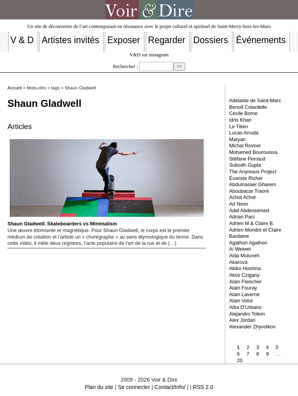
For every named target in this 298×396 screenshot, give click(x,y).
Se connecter (134, 387)
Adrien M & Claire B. (251, 223)
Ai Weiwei (240, 249)
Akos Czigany (244, 275)
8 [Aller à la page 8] (257, 354)
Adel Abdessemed (249, 210)
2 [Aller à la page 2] (248, 347)
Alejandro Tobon (247, 314)
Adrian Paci (242, 217)
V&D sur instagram (149, 55)
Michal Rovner (245, 145)
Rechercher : (125, 66)
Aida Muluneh (244, 255)
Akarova (238, 262)
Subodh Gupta (245, 165)
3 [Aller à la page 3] (257, 347)
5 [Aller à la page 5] (277, 347)
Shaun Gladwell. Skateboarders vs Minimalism (105, 183)
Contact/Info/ (169, 387)
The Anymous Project (253, 171)
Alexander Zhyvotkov (252, 327)
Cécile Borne (243, 113)
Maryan (237, 139)
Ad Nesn (238, 204)
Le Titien (238, 126)
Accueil (14, 87)
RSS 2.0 (203, 387)
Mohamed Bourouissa (253, 152)
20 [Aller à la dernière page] (240, 360)
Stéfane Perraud (247, 159)
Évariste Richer (246, 178)
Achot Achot (242, 197)
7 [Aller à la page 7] (248, 354)
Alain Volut (241, 301)
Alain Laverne (244, 294)
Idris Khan (240, 120)
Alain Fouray (243, 288)
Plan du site (99, 387)
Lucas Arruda (243, 133)
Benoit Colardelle (248, 107)
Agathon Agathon (248, 243)
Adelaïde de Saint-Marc (255, 100)
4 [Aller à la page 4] (267, 347)
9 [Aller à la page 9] (267, 354)
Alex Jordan (242, 320)
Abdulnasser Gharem (252, 184)
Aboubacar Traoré (249, 191)
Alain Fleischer (245, 281)
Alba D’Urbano (245, 307)
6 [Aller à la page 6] (238, 354)
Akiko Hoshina (245, 268)
